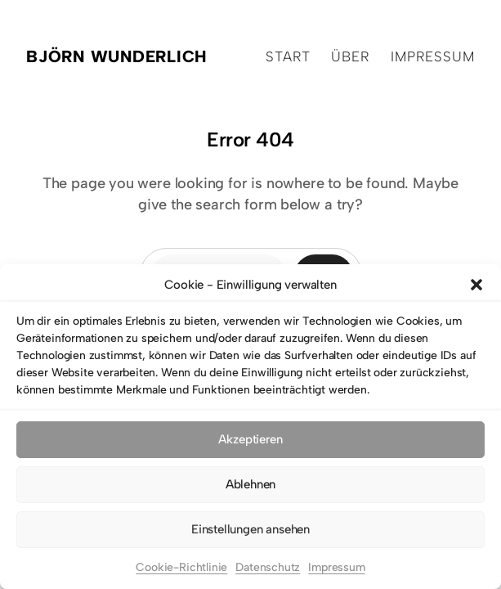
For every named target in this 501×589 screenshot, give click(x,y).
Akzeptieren (250, 439)
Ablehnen (251, 484)
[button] (476, 285)
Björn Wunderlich (117, 56)
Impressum (336, 567)
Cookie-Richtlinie (181, 567)
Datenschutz (267, 567)
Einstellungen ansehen (250, 529)
